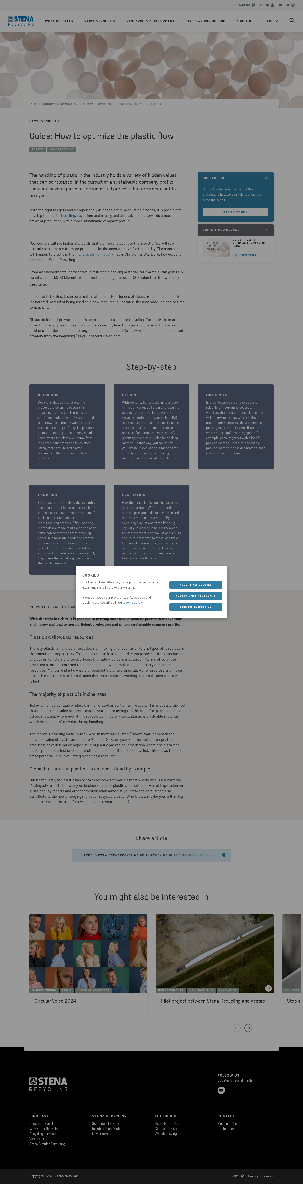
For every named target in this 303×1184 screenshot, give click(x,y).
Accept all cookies (196, 584)
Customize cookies (195, 607)
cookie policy (133, 602)
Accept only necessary (196, 596)
